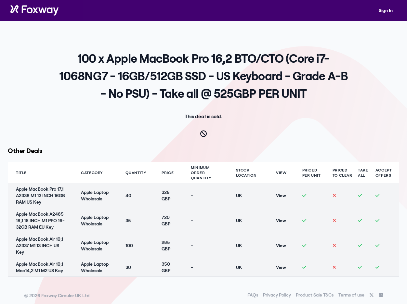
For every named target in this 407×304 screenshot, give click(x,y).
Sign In (386, 10)
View (281, 195)
